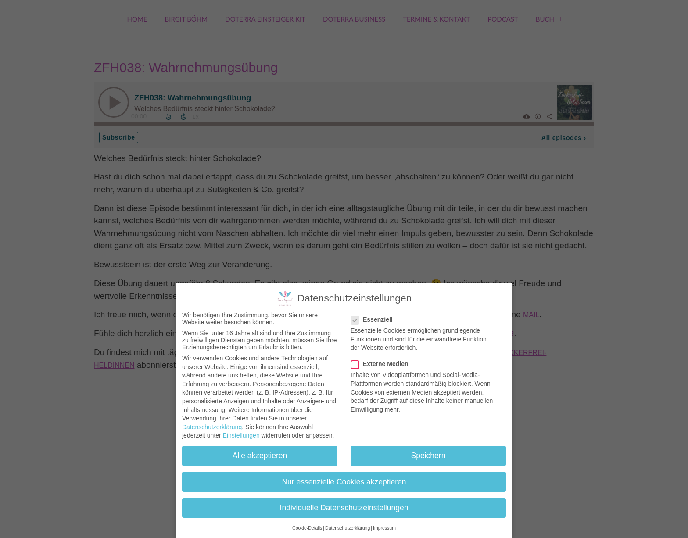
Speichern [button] (428, 455)
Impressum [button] (384, 528)
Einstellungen (241, 435)
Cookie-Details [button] (307, 528)
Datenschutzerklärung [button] (347, 528)
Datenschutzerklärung (212, 426)
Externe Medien (382, 363)
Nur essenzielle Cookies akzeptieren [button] (344, 481)
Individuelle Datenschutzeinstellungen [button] (344, 507)
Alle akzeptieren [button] (260, 455)
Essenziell (374, 319)
